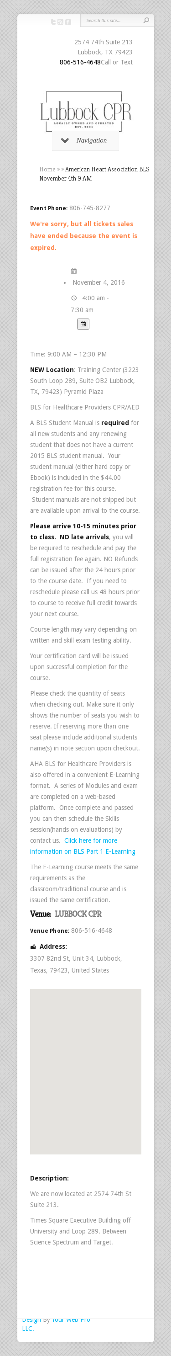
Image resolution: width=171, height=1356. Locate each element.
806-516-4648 (80, 62)
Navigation (84, 140)
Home (47, 169)
